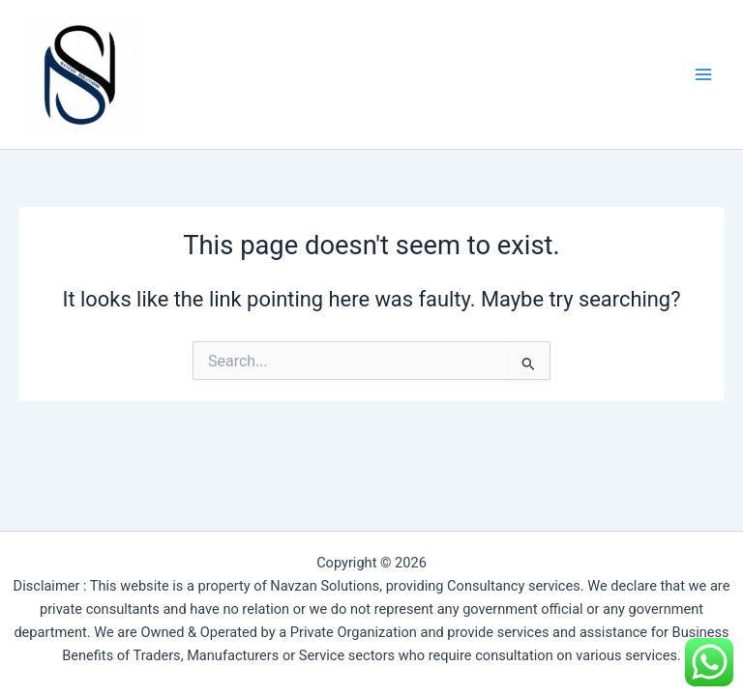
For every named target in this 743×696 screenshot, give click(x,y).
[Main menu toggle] (703, 74)
